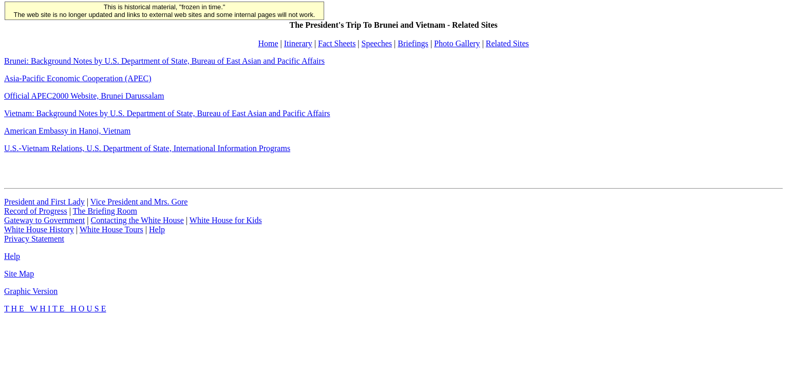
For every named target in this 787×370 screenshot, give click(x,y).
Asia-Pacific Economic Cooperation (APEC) (78, 78)
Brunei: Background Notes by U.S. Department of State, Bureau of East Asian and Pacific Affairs (164, 61)
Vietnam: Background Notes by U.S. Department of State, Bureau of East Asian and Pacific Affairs (167, 113)
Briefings (413, 43)
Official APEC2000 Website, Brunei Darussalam (84, 95)
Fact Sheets (336, 43)
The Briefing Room (105, 211)
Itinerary (298, 43)
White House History (39, 229)
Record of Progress (35, 211)
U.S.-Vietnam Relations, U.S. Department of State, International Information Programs (147, 148)
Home (268, 43)
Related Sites (507, 43)
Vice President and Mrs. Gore (139, 201)
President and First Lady (44, 201)
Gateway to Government (44, 220)
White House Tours (111, 229)
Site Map (19, 273)
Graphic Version (31, 291)
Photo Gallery (457, 43)
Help (157, 229)
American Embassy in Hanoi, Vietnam (67, 130)
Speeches (377, 43)
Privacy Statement (34, 238)
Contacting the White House (136, 220)
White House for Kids (226, 220)
